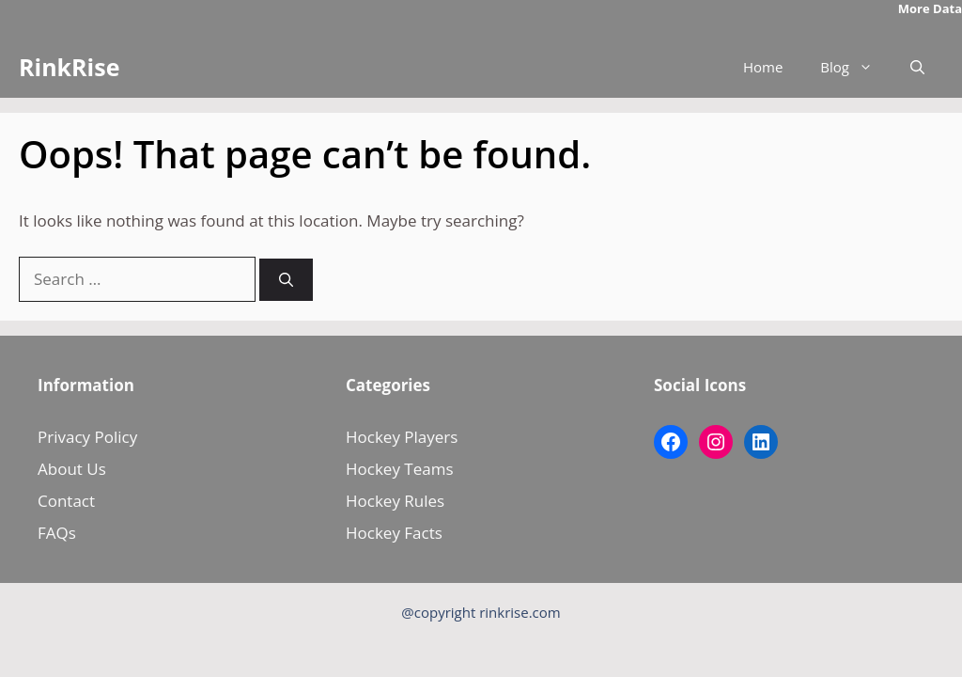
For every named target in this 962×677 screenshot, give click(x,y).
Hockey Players (402, 437)
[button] (917, 67)
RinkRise (69, 67)
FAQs (57, 532)
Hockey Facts (394, 532)
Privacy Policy (87, 437)
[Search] (286, 280)
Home (763, 66)
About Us (72, 469)
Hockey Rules (395, 501)
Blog (856, 67)
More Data (930, 8)
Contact (66, 501)
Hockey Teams (400, 469)
